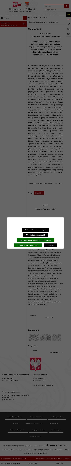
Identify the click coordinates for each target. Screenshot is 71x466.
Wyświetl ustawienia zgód (35, 235)
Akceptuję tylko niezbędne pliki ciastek (35, 240)
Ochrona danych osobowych (35, 230)
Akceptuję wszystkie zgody (27, 245)
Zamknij (51, 245)
